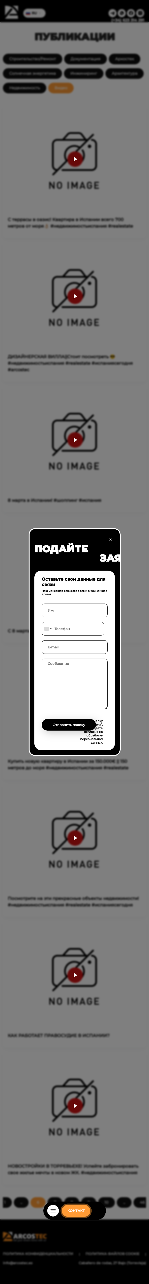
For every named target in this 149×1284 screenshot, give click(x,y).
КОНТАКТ (76, 1211)
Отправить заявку (69, 725)
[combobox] (47, 628)
